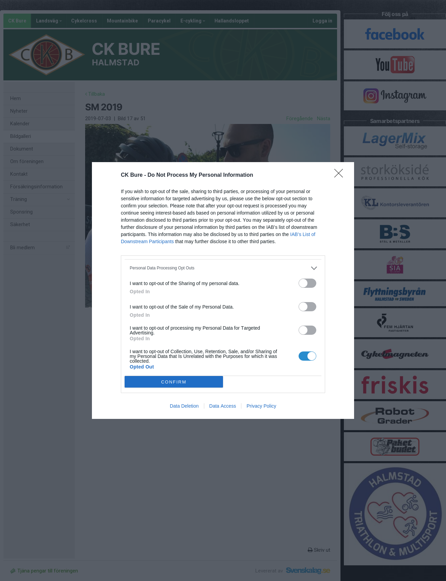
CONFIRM (174, 381)
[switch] (307, 283)
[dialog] (223, 290)
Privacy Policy (261, 406)
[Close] (340, 175)
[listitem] (223, 268)
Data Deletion (184, 406)
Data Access (222, 406)
